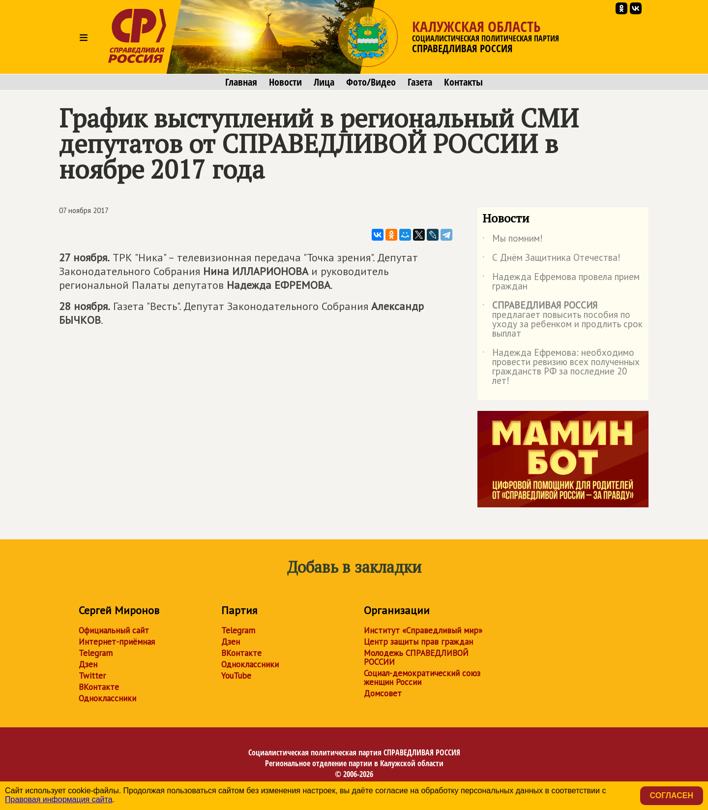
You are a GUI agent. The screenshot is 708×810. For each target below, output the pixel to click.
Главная (241, 82)
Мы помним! (512, 240)
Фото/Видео (371, 82)
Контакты (463, 82)
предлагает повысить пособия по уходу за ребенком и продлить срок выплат (562, 320)
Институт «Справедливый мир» (423, 630)
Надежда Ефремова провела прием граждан (561, 282)
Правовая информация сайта (59, 799)
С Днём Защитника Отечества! (551, 259)
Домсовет (383, 693)
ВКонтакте (99, 687)
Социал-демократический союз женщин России (422, 677)
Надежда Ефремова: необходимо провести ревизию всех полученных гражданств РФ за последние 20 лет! (561, 367)
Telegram (96, 653)
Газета (420, 82)
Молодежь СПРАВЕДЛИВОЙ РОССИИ (416, 657)
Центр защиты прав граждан (418, 641)
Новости (285, 82)
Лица (324, 82)
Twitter (92, 675)
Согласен (671, 795)
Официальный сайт (114, 630)
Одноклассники (107, 698)
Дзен (88, 664)
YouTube (236, 675)
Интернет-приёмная (117, 641)
